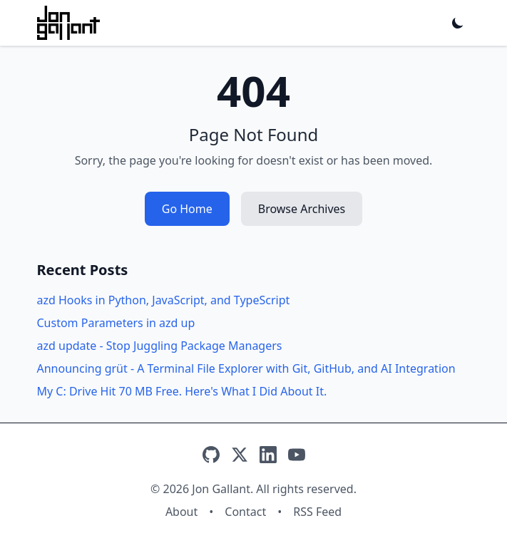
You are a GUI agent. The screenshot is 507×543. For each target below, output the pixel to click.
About (181, 511)
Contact (245, 511)
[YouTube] (296, 454)
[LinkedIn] (268, 454)
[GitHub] (211, 454)
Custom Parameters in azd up (116, 323)
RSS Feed (317, 511)
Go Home (187, 209)
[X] (239, 454)
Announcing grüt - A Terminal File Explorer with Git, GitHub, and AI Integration (246, 368)
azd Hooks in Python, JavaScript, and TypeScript (163, 300)
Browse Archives (302, 209)
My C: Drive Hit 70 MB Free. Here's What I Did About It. (182, 391)
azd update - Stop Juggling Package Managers (159, 345)
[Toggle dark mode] (458, 23)
